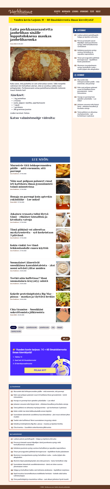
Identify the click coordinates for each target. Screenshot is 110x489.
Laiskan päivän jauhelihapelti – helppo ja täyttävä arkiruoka (35, 439)
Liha (53, 327)
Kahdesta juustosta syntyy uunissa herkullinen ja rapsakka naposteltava (40, 448)
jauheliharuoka (44, 327)
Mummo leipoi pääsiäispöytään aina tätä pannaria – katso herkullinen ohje (40, 461)
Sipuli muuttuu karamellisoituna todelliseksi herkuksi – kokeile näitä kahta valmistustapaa (40, 474)
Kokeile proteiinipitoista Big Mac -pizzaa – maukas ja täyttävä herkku (32, 295)
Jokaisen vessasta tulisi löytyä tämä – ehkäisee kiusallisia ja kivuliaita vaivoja (29, 217)
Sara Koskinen (14, 174)
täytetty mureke (16, 331)
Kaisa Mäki (13, 44)
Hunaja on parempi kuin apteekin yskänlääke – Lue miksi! (31, 198)
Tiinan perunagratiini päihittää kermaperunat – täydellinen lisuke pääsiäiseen (41, 452)
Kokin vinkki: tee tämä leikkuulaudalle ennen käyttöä (29, 247)
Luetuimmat (17, 434)
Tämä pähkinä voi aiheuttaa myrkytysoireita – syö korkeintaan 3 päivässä (31, 232)
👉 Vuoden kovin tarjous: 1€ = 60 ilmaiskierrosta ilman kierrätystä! (52, 19)
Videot (98, 11)
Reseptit (57, 11)
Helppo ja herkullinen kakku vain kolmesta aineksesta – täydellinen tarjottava (41, 470)
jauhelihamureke (32, 327)
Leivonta (75, 11)
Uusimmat (16, 387)
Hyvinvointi (84, 11)
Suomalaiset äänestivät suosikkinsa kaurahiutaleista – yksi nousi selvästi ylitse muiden (32, 265)
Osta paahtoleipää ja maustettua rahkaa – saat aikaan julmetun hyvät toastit (41, 479)
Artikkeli (21, 327)
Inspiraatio (66, 11)
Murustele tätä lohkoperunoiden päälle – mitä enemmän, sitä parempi (30, 168)
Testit (92, 11)
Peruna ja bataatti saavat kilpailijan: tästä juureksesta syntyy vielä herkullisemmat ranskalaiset (37, 443)
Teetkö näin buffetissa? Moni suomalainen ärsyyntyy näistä (29, 279)
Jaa (65, 338)
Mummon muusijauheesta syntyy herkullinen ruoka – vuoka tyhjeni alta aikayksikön (39, 456)
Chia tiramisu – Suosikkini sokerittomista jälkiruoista (27, 311)
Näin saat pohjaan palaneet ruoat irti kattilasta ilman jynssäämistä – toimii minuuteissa (32, 184)
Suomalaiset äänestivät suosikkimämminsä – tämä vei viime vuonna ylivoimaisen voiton (38, 465)
